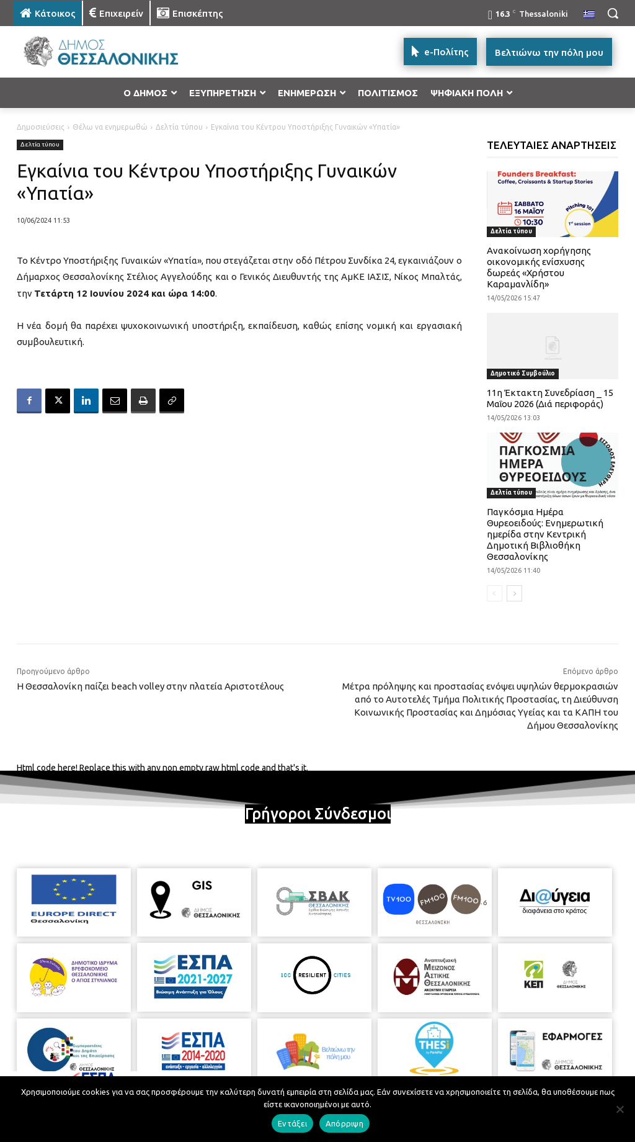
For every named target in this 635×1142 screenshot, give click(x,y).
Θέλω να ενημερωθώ (110, 127)
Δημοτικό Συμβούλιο (523, 373)
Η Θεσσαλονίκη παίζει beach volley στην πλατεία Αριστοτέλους (150, 686)
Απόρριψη (344, 1123)
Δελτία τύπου (179, 127)
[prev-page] (494, 593)
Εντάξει (292, 1123)
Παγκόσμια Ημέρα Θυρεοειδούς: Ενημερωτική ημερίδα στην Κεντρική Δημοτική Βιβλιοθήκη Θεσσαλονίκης (545, 534)
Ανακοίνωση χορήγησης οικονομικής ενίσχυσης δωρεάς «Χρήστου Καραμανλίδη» (539, 267)
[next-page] (514, 593)
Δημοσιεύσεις (40, 127)
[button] (612, 13)
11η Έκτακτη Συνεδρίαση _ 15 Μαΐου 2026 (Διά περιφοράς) (550, 398)
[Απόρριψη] (619, 1109)
